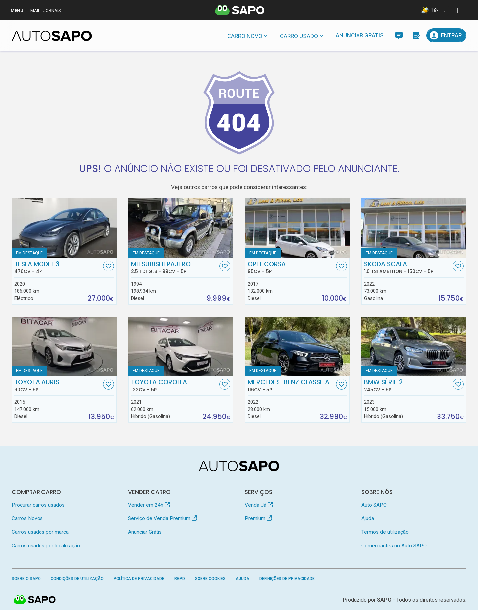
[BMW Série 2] (414, 346)
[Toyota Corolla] (180, 346)
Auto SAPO (374, 505)
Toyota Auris (57, 386)
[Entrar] (446, 35)
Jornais (52, 10)
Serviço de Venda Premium (162, 518)
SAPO (35, 600)
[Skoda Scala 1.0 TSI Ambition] (414, 228)
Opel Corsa (291, 267)
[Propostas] (416, 35)
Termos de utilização (385, 532)
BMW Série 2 (407, 386)
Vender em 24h (149, 505)
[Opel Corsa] (297, 228)
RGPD (179, 578)
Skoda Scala (407, 267)
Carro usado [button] (299, 36)
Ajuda (367, 518)
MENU (17, 10)
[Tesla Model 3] (64, 228)
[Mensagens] (399, 35)
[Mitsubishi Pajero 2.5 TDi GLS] (180, 228)
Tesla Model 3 (57, 267)
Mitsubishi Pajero (174, 267)
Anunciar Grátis (360, 35)
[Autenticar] (456, 11)
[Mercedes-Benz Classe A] (297, 346)
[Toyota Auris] (64, 346)
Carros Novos (27, 518)
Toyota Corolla (174, 386)
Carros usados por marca (40, 532)
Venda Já (259, 505)
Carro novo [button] (244, 36)
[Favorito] (108, 266)
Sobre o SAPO (26, 578)
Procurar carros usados (38, 505)
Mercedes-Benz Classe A (291, 386)
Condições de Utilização (77, 578)
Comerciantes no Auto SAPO (394, 546)
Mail (35, 10)
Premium (258, 518)
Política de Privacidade (139, 578)
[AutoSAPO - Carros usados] (52, 35)
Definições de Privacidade (287, 578)
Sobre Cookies (210, 578)
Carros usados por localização (46, 546)
